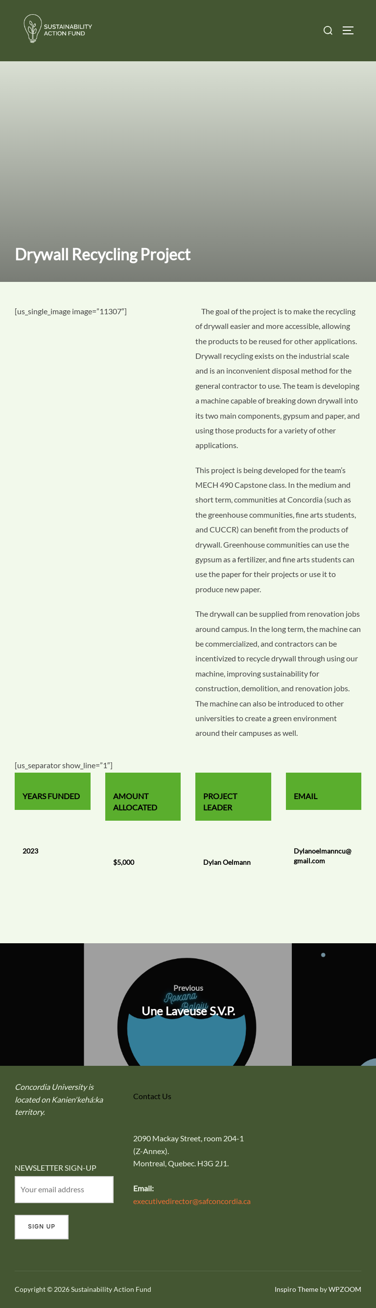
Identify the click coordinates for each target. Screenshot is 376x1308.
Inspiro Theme (296, 1289)
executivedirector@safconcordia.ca (192, 1201)
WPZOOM (345, 1289)
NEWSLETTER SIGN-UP (55, 1167)
